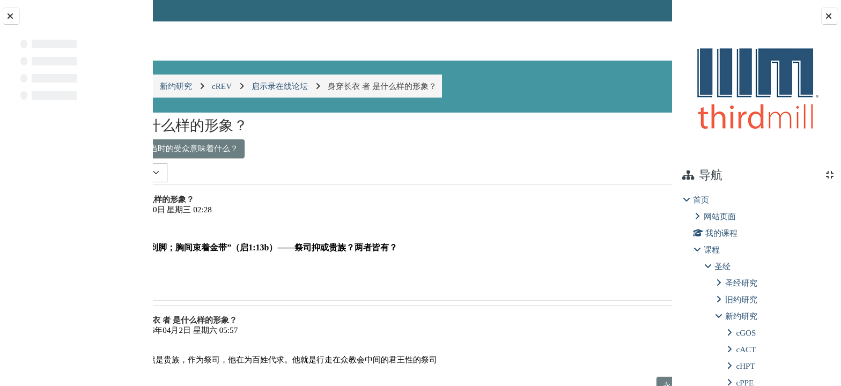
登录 (644, 10)
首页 (701, 199)
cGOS (746, 332)
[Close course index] (11, 16)
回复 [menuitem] (634, 283)
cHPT (745, 365)
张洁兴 (229, 330)
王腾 (210, 209)
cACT (746, 349)
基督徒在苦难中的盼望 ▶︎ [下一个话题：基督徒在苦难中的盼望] (604, 148)
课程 (712, 249)
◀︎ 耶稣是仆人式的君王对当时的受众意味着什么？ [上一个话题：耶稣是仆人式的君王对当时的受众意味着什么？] (265, 148)
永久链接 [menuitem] (596, 283)
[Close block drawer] (829, 16)
